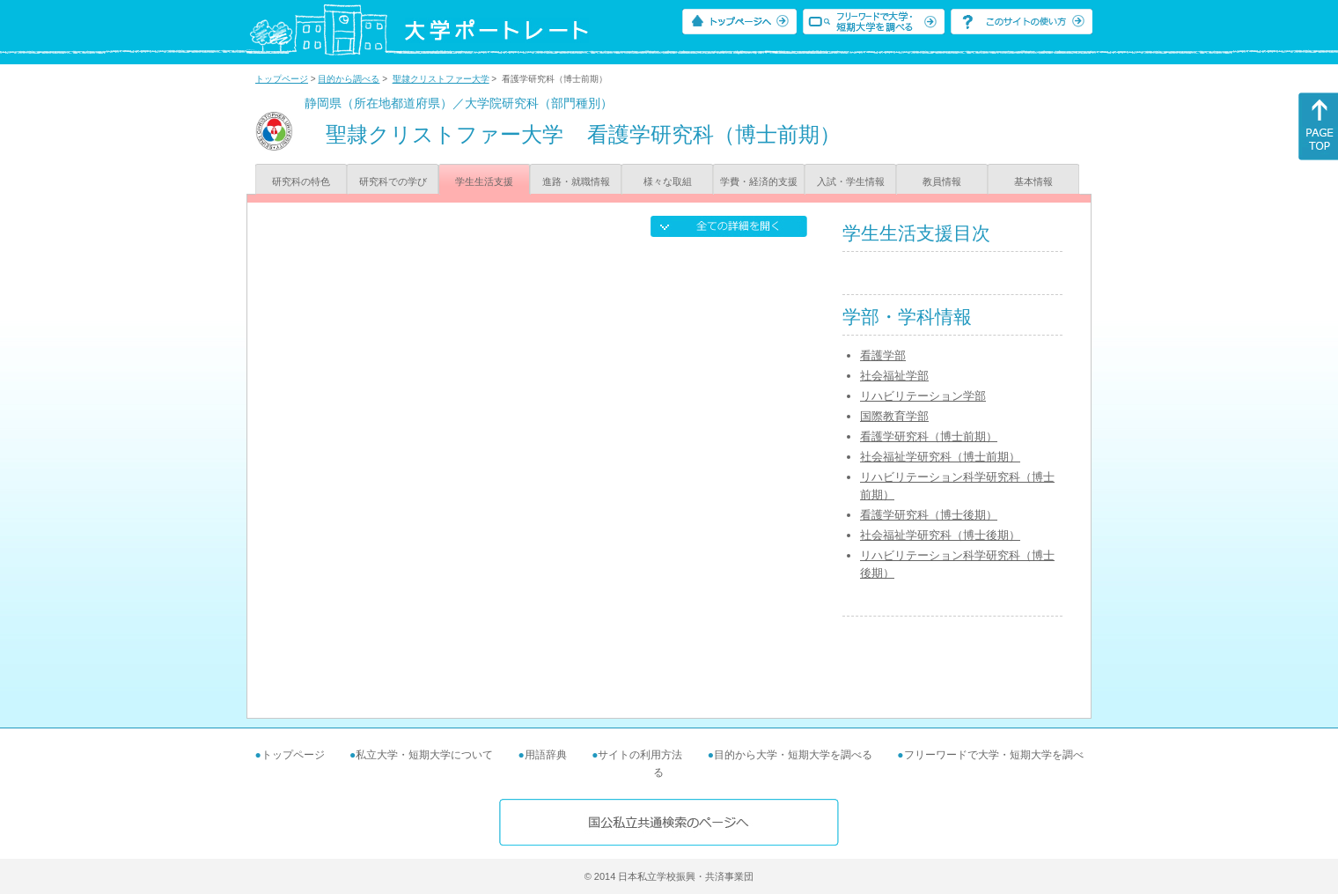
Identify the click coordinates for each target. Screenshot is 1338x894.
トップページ (281, 79)
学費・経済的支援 (759, 181)
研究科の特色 (301, 181)
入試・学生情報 (851, 181)
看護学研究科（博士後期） (928, 514)
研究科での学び (393, 181)
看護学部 (883, 355)
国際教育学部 (894, 416)
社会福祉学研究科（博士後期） (940, 535)
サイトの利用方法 (640, 755)
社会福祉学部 (894, 375)
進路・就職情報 (576, 181)
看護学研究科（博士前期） (928, 436)
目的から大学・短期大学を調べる (793, 755)
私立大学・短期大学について (424, 755)
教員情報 (942, 181)
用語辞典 (546, 755)
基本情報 (1033, 181)
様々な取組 (667, 181)
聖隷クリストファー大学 (441, 79)
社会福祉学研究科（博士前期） (940, 456)
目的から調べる (348, 79)
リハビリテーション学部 (923, 396)
